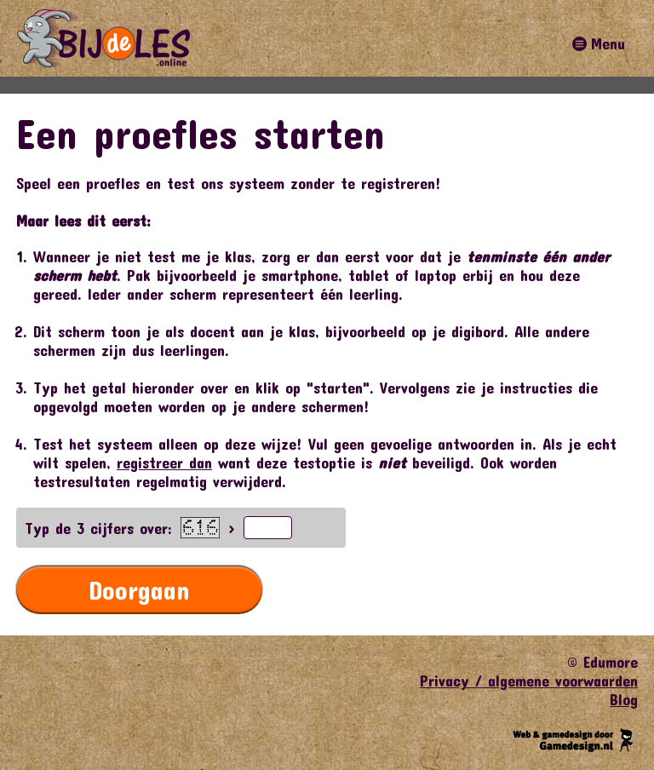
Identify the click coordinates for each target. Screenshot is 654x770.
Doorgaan (139, 590)
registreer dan (164, 462)
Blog (624, 699)
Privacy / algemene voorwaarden (529, 680)
